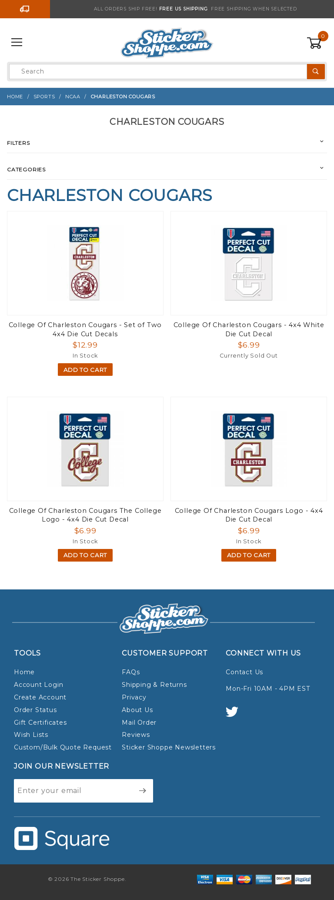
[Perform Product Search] (316, 71)
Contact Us (244, 672)
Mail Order (139, 722)
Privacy (134, 697)
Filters (18, 143)
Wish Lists (31, 735)
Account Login (38, 685)
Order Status (35, 710)
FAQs (131, 672)
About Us (137, 710)
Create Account (40, 697)
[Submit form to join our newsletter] (143, 791)
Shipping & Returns (154, 685)
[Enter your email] (73, 791)
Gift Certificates (40, 722)
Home (24, 672)
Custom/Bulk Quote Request (63, 747)
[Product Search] (158, 71)
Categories (26, 169)
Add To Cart (85, 369)
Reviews (136, 735)
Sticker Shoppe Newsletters (169, 747)
